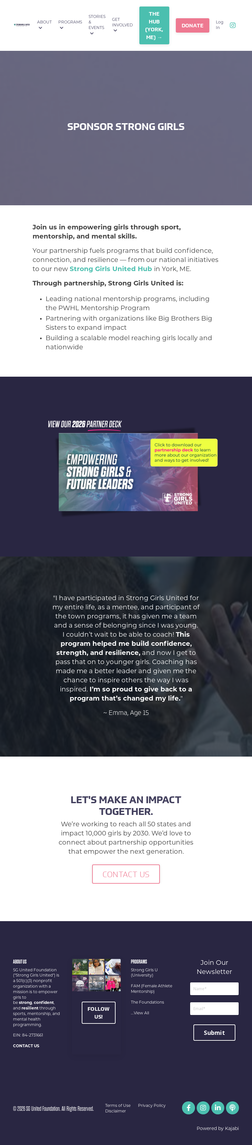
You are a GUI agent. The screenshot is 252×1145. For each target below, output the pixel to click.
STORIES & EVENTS (97, 25)
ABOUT (44, 25)
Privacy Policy (152, 1106)
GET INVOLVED (122, 25)
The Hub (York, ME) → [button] (154, 25)
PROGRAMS (70, 25)
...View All (140, 1013)
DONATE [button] (193, 25)
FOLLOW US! (99, 1013)
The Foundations (147, 1003)
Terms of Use (118, 1106)
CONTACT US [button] (126, 874)
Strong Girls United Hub (111, 269)
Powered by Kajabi (218, 1128)
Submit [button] (214, 1032)
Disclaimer (115, 1111)
